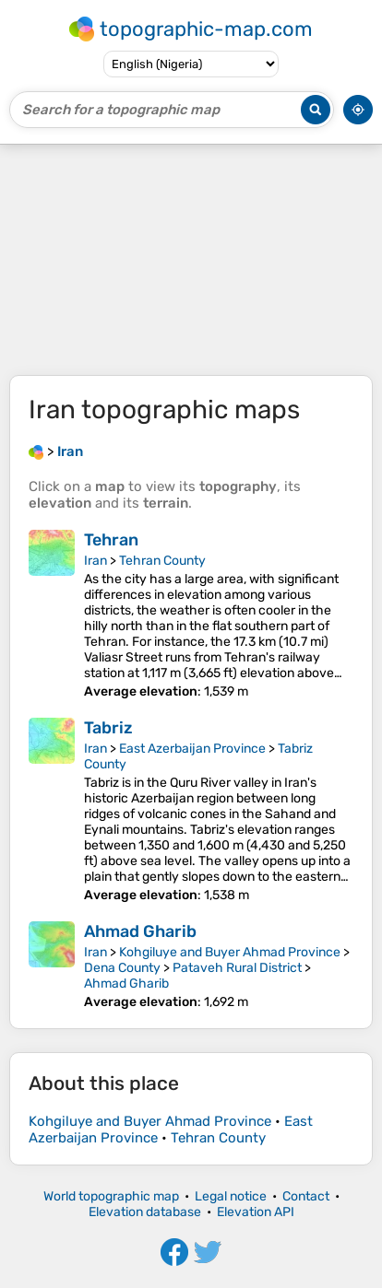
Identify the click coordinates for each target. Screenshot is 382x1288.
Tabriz (108, 728)
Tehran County (162, 560)
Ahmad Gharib (140, 931)
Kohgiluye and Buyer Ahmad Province (229, 952)
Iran (95, 560)
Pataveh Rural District (237, 968)
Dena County (122, 968)
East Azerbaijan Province (192, 748)
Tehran (111, 540)
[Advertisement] (191, 260)
